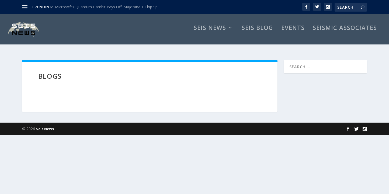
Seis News (210, 34)
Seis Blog (257, 34)
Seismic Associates (345, 34)
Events (293, 34)
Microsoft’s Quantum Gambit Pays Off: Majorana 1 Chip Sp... (107, 6)
